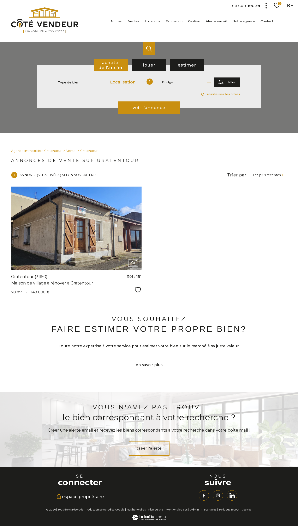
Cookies (246, 509)
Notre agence (243, 21)
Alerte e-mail (216, 21)
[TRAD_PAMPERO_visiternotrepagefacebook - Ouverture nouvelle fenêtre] (204, 495)
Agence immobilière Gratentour (36, 151)
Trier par (236, 175)
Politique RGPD (229, 509)
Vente (71, 151)
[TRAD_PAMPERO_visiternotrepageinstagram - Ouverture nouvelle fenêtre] (218, 495)
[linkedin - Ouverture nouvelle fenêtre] (232, 495)
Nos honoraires (136, 509)
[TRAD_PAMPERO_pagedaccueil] (44, 31)
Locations (152, 21)
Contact (267, 21)
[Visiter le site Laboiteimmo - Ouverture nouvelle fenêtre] (149, 519)
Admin (194, 509)
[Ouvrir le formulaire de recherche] (227, 82)
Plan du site (155, 509)
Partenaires (209, 509)
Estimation (174, 21)
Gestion (194, 21)
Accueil (117, 21)
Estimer (187, 65)
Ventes (133, 21)
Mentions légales (176, 509)
